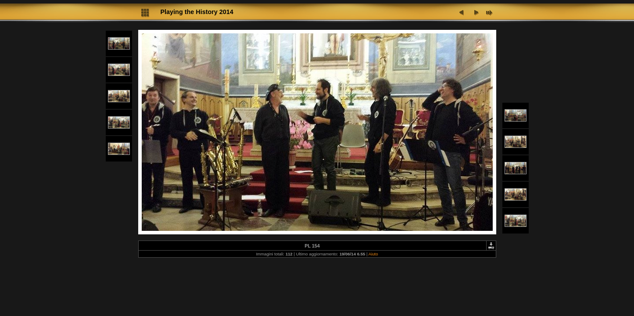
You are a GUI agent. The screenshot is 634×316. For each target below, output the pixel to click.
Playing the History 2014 (197, 11)
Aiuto (373, 253)
